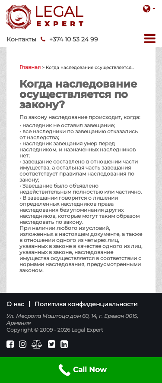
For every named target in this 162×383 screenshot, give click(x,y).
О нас (15, 304)
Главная (30, 67)
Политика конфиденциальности (86, 304)
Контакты (21, 39)
